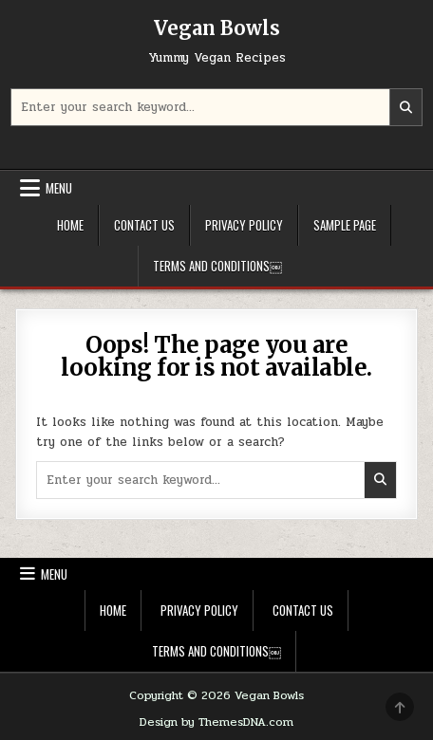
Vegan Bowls (217, 28)
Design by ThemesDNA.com (216, 721)
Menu (59, 187)
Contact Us (144, 224)
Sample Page (344, 224)
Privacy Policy (244, 224)
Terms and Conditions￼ (217, 265)
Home (70, 224)
